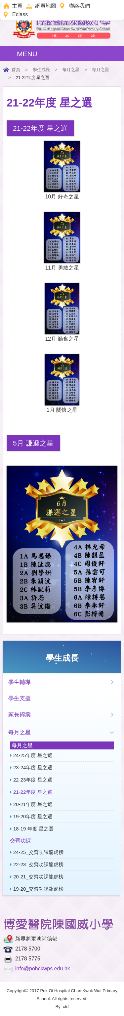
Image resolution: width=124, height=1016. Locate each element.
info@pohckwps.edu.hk (42, 968)
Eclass (20, 14)
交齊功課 (20, 840)
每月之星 (70, 69)
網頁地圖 (45, 6)
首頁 (16, 69)
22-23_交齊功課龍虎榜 (38, 864)
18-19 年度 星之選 (33, 828)
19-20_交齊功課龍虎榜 (38, 889)
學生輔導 (19, 682)
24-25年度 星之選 (32, 755)
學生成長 (41, 69)
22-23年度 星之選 (32, 780)
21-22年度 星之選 (32, 792)
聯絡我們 (79, 6)
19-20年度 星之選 (32, 816)
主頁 (17, 6)
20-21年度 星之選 (32, 804)
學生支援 (19, 698)
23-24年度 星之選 (32, 767)
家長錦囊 (19, 714)
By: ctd (62, 1006)
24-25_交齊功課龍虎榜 (38, 852)
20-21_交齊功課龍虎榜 (38, 876)
